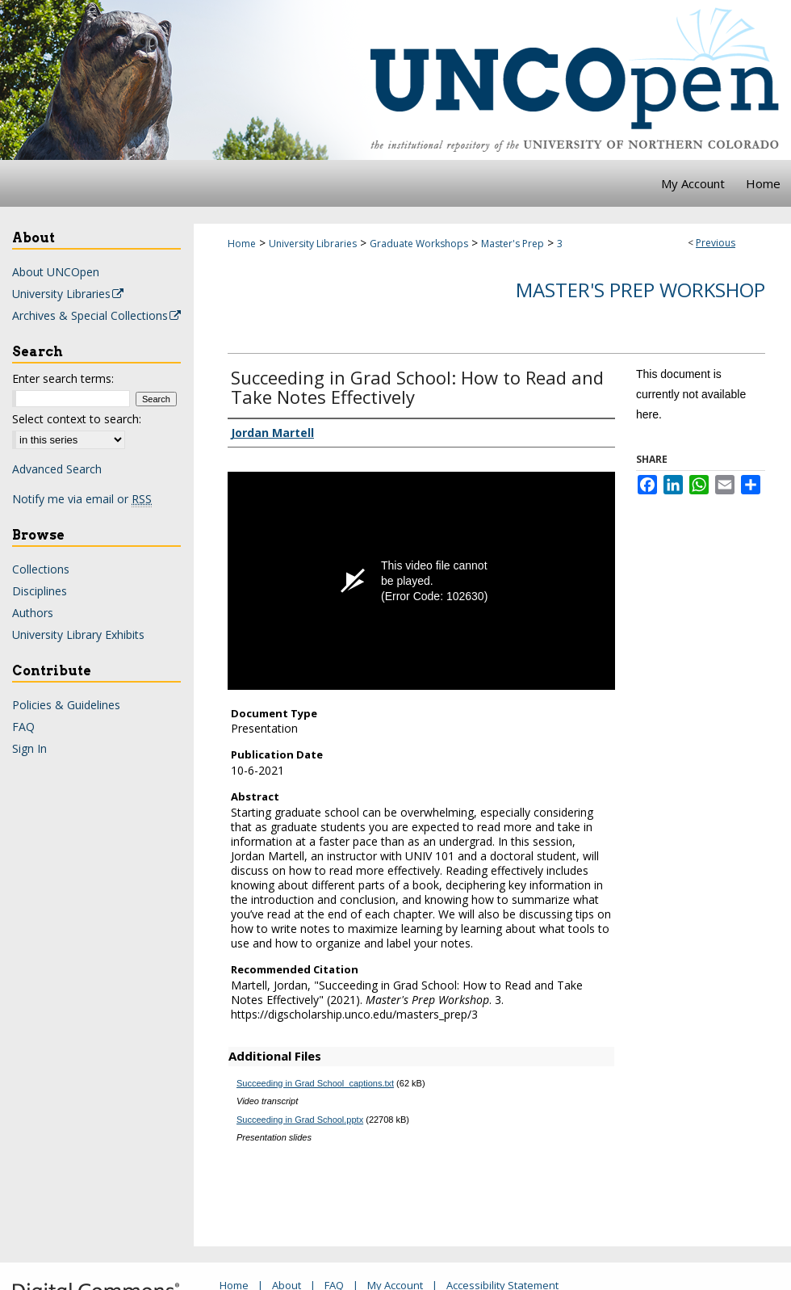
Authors (32, 612)
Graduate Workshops (419, 243)
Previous (715, 243)
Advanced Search (57, 469)
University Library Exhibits (78, 634)
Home (242, 243)
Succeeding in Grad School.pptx (299, 1119)
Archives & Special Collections (97, 315)
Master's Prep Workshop (640, 289)
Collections (40, 569)
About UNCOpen (55, 271)
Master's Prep (512, 243)
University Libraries (313, 243)
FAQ (23, 726)
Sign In (29, 748)
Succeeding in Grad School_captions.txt (315, 1083)
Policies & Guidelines (66, 704)
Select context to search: (76, 418)
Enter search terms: (63, 378)
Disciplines (39, 591)
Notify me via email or (82, 498)
